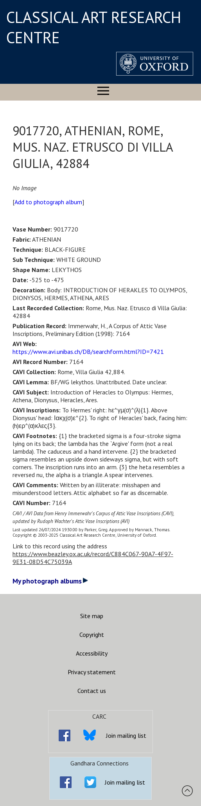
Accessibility (92, 653)
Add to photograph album (48, 202)
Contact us (91, 691)
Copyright (91, 634)
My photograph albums (50, 580)
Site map (91, 616)
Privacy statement (92, 672)
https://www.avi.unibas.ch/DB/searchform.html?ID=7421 (88, 351)
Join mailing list (126, 735)
